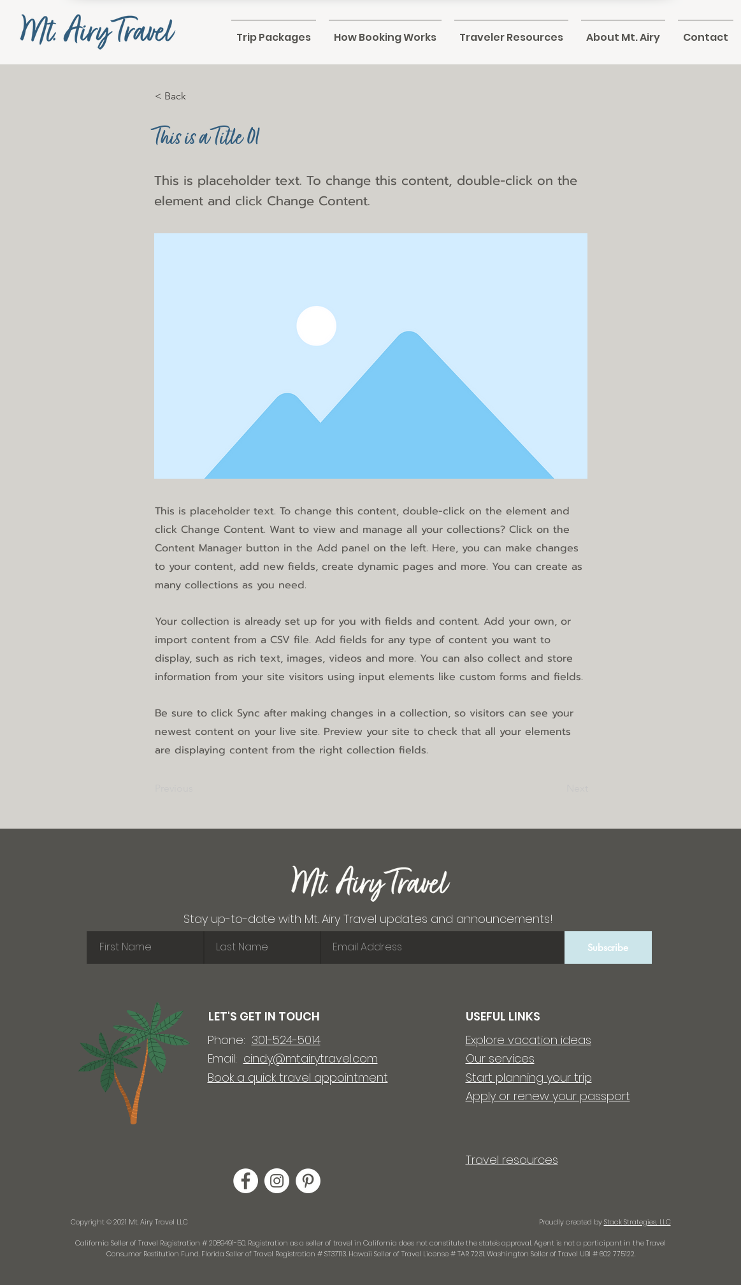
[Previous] (197, 789)
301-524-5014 (286, 1040)
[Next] (556, 789)
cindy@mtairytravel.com (310, 1058)
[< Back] (197, 96)
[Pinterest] (308, 1180)
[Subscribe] (608, 947)
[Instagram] (276, 1180)
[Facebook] (245, 1180)
